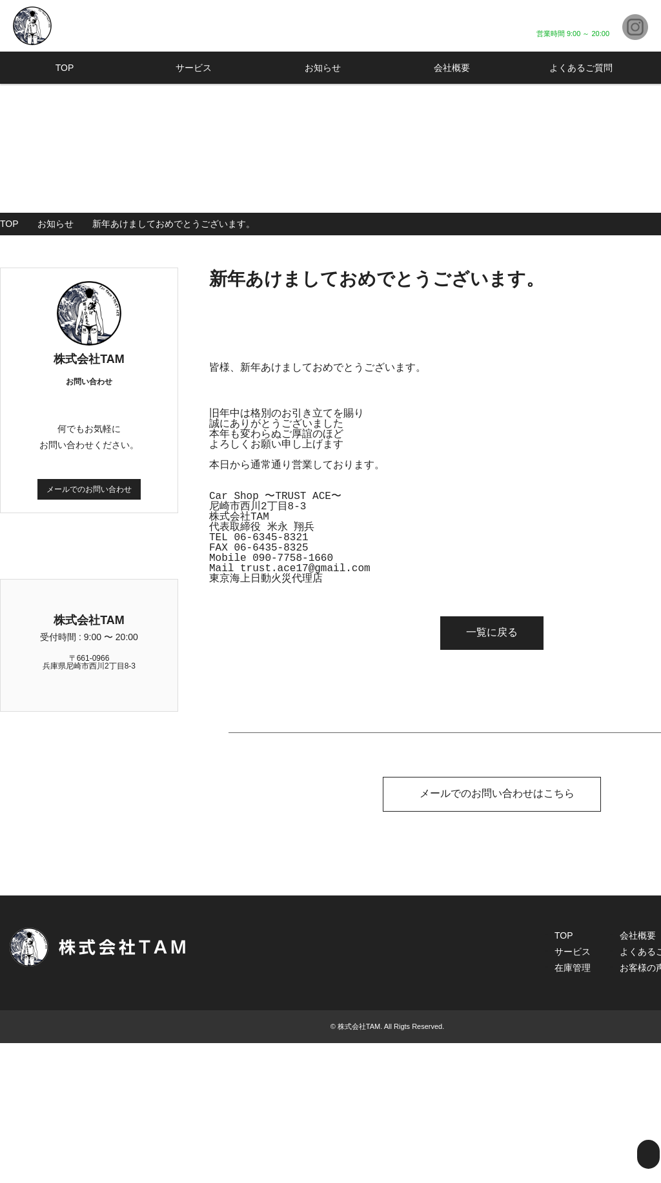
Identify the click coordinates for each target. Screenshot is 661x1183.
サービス (194, 68)
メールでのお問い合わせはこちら (492, 792)
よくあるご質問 (581, 68)
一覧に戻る (492, 631)
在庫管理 (572, 1107)
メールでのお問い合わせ (89, 488)
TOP (65, 68)
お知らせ (323, 68)
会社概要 (452, 68)
